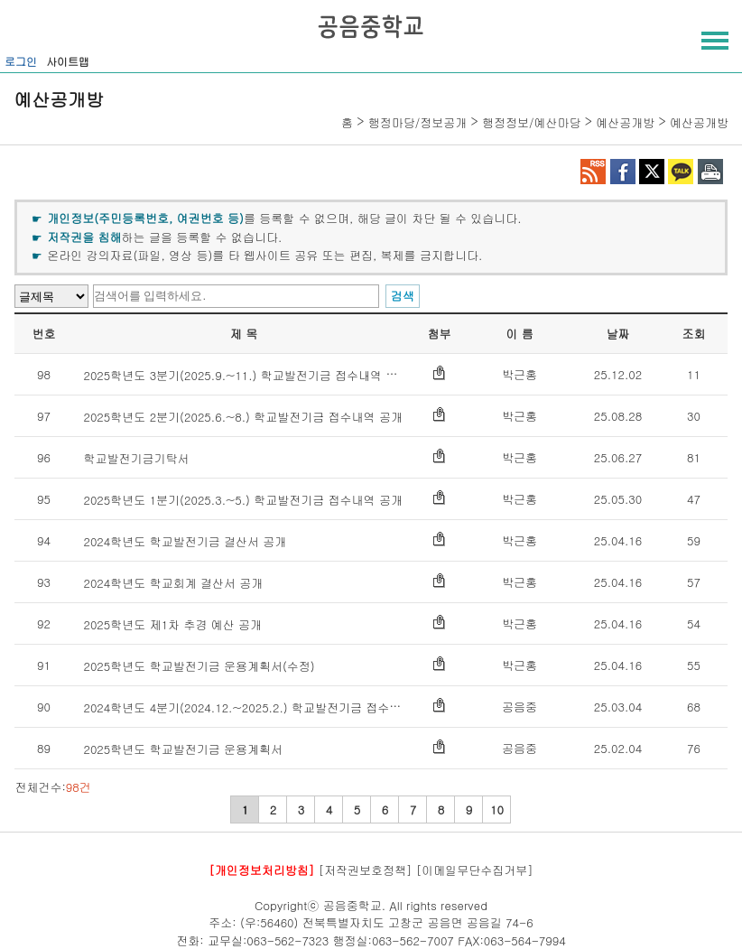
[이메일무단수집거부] (474, 870)
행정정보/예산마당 (531, 122)
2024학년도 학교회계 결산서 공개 (173, 582)
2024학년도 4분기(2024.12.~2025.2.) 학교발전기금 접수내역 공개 (261, 707)
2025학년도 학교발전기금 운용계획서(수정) (198, 666)
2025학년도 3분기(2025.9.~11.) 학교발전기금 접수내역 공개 (246, 375)
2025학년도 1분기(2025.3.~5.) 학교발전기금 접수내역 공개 (243, 499)
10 (497, 809)
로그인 (21, 61)
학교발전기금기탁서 (136, 458)
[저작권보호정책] (366, 870)
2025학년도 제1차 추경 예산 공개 (172, 624)
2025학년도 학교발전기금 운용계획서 (183, 749)
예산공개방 (625, 122)
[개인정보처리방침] (261, 870)
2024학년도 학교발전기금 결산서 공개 (184, 541)
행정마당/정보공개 (417, 122)
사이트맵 (67, 61)
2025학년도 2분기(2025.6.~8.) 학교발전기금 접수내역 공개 (243, 416)
